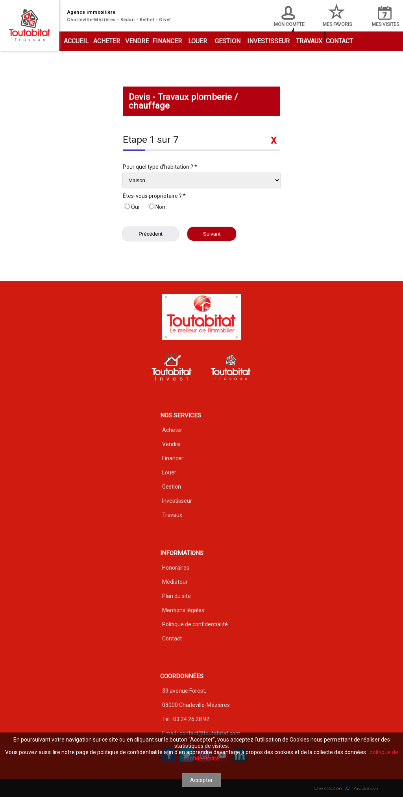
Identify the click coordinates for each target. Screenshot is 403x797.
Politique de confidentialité (195, 624)
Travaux (309, 41)
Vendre (137, 41)
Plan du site (176, 596)
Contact (339, 41)
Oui (132, 207)
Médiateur (175, 582)
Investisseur (268, 41)
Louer (197, 41)
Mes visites (385, 16)
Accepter (201, 780)
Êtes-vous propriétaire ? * (154, 196)
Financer (167, 41)
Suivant (211, 234)
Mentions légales (183, 610)
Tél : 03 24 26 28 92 (185, 719)
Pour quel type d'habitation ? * (160, 167)
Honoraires (175, 568)
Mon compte (289, 16)
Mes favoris (337, 15)
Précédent (151, 234)
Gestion (227, 41)
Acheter (106, 41)
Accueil (76, 41)
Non (157, 207)
